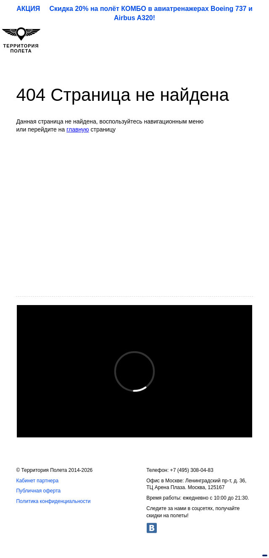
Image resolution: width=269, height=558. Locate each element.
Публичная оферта (38, 491)
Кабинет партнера (37, 481)
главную (77, 129)
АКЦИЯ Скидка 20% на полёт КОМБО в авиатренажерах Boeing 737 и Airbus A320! (134, 13)
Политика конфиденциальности (53, 501)
